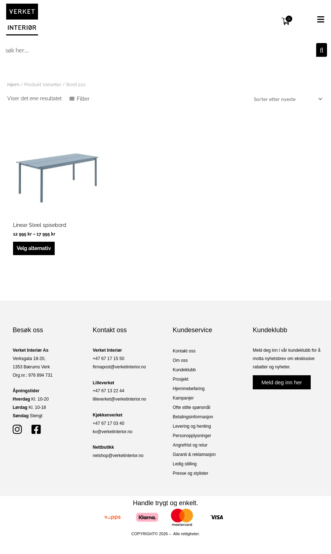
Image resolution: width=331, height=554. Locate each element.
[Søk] (321, 50)
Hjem (13, 84)
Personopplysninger (192, 435)
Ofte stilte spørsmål (191, 407)
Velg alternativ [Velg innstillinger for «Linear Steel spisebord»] (34, 248)
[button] (311, 20)
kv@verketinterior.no (113, 431)
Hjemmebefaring (189, 388)
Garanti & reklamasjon (194, 454)
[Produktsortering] (287, 99)
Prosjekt (180, 379)
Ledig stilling (185, 463)
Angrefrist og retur (190, 445)
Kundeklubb (184, 369)
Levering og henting (192, 426)
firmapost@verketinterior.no (119, 366)
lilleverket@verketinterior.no (119, 399)
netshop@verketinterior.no (118, 455)
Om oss (180, 360)
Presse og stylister (190, 473)
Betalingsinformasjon (193, 416)
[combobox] (160, 50)
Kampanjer (183, 398)
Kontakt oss (184, 351)
